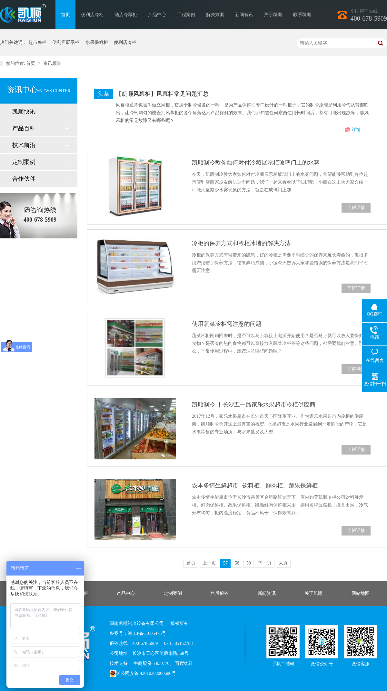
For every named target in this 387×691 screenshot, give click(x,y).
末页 (283, 563)
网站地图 (361, 593)
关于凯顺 (273, 14)
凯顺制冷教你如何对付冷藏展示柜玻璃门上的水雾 (256, 162)
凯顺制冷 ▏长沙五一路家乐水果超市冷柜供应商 (253, 404)
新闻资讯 (244, 14)
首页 (65, 14)
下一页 (265, 563)
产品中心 (157, 14)
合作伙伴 (23, 178)
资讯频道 (52, 63)
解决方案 (215, 14)
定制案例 (23, 162)
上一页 (209, 563)
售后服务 (220, 593)
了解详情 (356, 207)
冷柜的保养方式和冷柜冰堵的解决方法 (241, 243)
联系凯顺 (302, 14)
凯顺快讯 (23, 111)
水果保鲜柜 (96, 42)
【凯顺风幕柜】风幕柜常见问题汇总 (162, 94)
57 (225, 563)
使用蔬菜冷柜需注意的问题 (227, 324)
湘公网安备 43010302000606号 (143, 673)
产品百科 (23, 128)
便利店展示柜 (65, 42)
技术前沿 (23, 145)
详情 (356, 129)
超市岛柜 (37, 42)
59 (248, 563)
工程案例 (186, 14)
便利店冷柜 (92, 14)
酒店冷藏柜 (125, 14)
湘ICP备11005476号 (147, 633)
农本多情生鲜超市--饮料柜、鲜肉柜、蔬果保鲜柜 (255, 485)
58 (237, 563)
